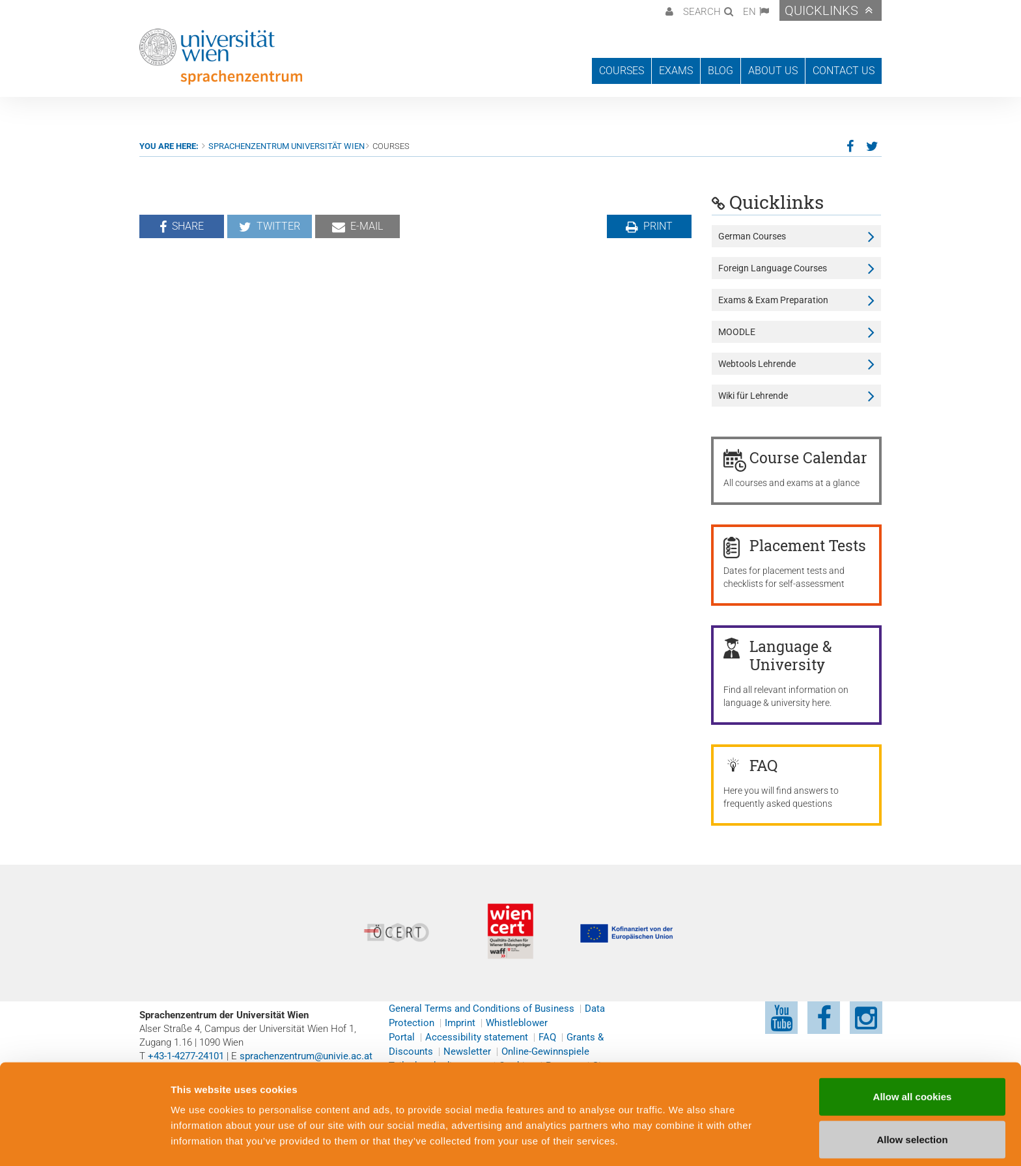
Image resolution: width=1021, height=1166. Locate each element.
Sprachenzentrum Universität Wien (286, 146)
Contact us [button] (843, 70)
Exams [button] (676, 70)
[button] (668, 10)
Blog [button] (720, 70)
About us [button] (773, 70)
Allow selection (911, 1096)
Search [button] (702, 12)
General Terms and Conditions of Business (481, 1008)
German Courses (752, 236)
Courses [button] (621, 70)
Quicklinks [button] (821, 10)
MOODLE (736, 332)
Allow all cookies (912, 1053)
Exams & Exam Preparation (773, 300)
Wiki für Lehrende (753, 395)
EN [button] (749, 12)
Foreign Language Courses (772, 268)
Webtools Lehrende (757, 364)
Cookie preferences (699, 1140)
